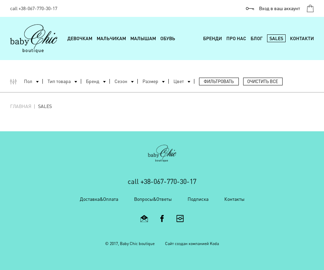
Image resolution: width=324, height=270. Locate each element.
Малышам (143, 38)
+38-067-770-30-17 (38, 8)
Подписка (198, 199)
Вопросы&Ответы (153, 199)
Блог (257, 38)
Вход (279, 8)
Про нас (236, 38)
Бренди (212, 38)
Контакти (302, 38)
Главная (20, 106)
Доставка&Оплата (99, 199)
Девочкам (79, 38)
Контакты (234, 199)
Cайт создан (176, 243)
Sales (276, 38)
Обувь (167, 38)
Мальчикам (111, 38)
